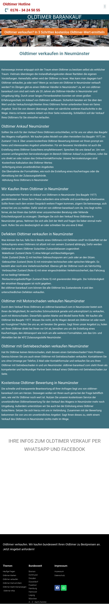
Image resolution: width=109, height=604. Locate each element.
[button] (104, 6)
